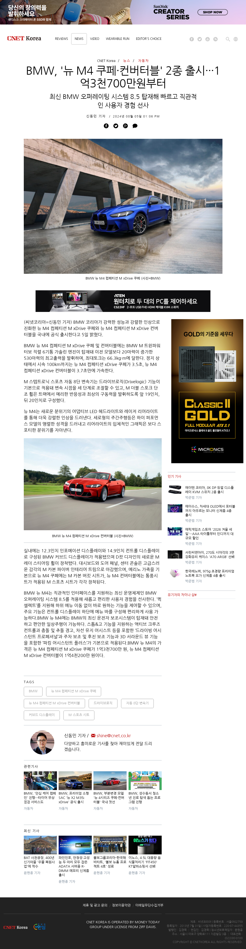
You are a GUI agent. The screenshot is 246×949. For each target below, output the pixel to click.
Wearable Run (117, 38)
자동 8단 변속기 (137, 703)
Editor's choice (148, 38)
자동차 (143, 60)
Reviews (61, 38)
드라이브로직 (103, 703)
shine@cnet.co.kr (111, 736)
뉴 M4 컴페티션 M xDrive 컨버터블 (54, 703)
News (79, 38)
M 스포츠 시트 (78, 715)
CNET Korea (106, 60)
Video (94, 38)
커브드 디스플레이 (42, 715)
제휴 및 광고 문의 (95, 905)
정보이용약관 (121, 905)
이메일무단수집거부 (149, 905)
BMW (33, 691)
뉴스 (126, 60)
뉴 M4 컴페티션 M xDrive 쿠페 (73, 691)
